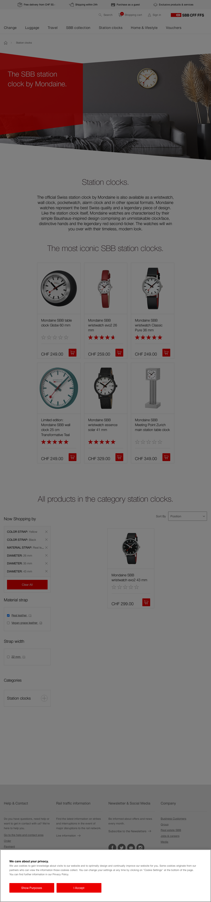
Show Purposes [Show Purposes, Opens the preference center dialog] (31, 887)
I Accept (79, 887)
